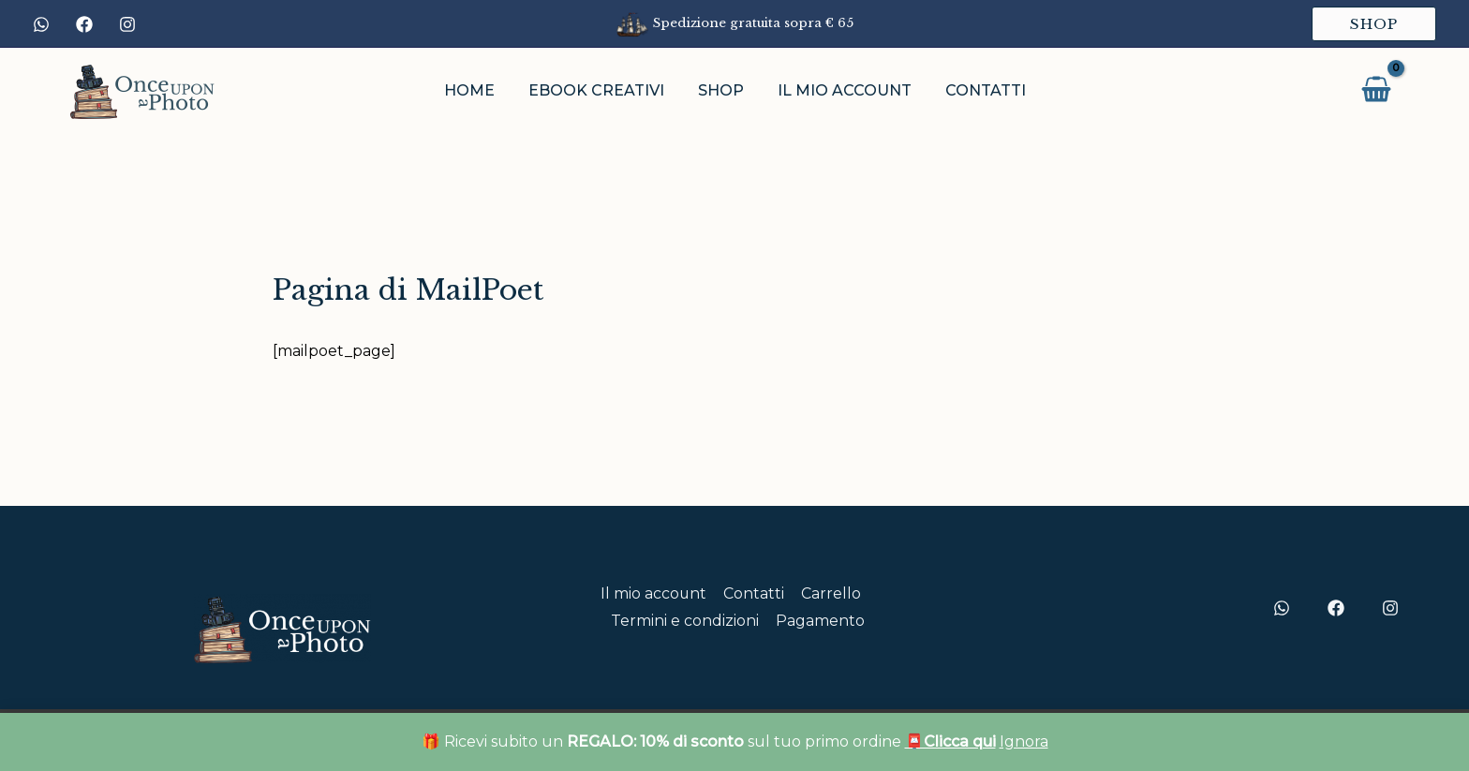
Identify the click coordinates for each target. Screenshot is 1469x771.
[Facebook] (84, 24)
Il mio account (654, 593)
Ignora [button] (1024, 741)
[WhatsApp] (41, 24)
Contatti (753, 593)
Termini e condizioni (686, 621)
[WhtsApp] (1281, 608)
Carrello (829, 593)
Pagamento (819, 621)
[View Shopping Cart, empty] (1376, 90)
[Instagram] (127, 24)
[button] (1374, 24)
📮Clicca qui (950, 741)
